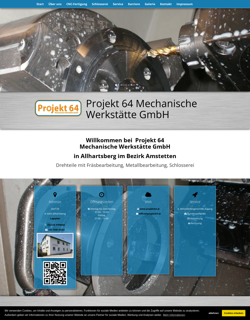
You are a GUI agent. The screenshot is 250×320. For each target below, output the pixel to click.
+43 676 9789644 (56, 224)
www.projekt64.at (150, 208)
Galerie (150, 4)
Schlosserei (100, 4)
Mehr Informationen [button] (174, 315)
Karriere (134, 4)
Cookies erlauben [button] (233, 313)
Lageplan (55, 218)
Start (40, 4)
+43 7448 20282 (56, 229)
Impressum (184, 4)
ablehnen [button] (214, 313)
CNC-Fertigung (76, 4)
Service (118, 4)
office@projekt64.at (150, 213)
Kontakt (166, 4)
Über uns (55, 4)
